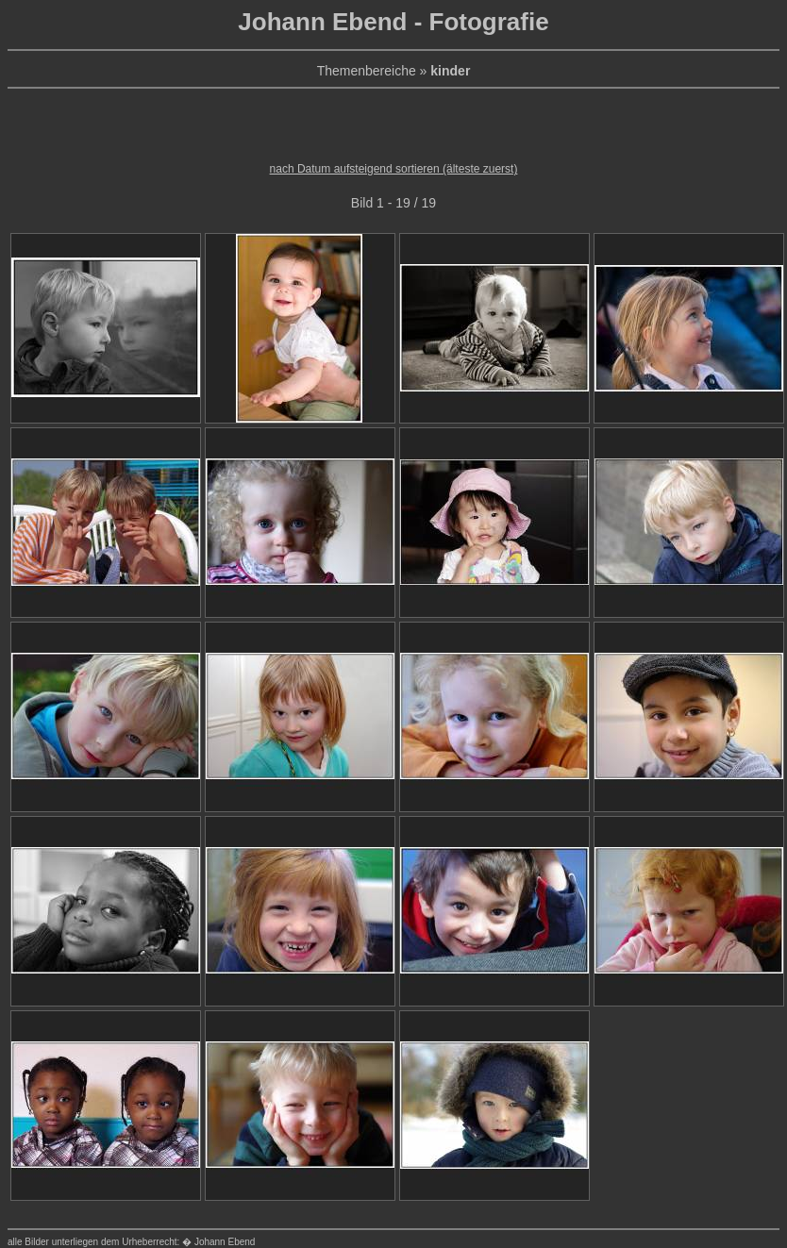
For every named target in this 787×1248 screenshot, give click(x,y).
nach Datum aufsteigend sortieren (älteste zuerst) (394, 168)
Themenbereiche (366, 70)
